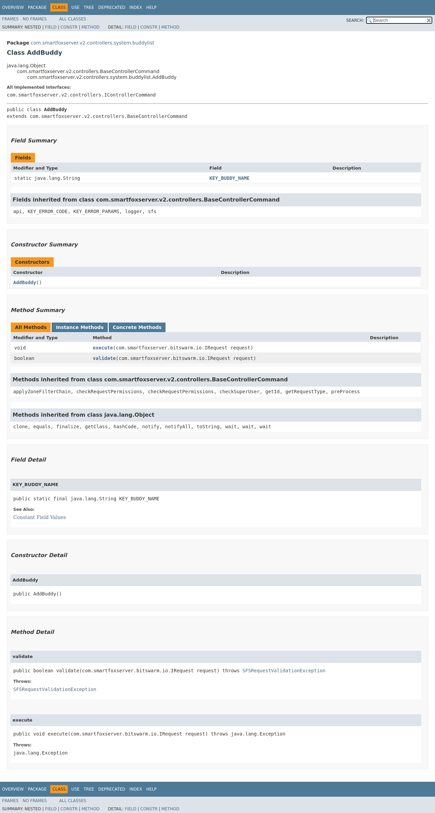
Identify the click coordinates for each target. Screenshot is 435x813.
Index (135, 7)
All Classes (72, 19)
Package (37, 7)
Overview (13, 7)
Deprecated (111, 7)
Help (151, 7)
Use (75, 7)
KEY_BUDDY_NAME (229, 178)
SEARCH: (355, 20)
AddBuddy (24, 282)
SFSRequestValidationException (283, 670)
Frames (10, 19)
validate (104, 358)
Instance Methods (79, 327)
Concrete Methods (137, 327)
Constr (68, 27)
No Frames (35, 19)
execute (103, 347)
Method (91, 27)
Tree (89, 7)
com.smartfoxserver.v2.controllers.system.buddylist (92, 43)
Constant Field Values (39, 517)
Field (50, 27)
